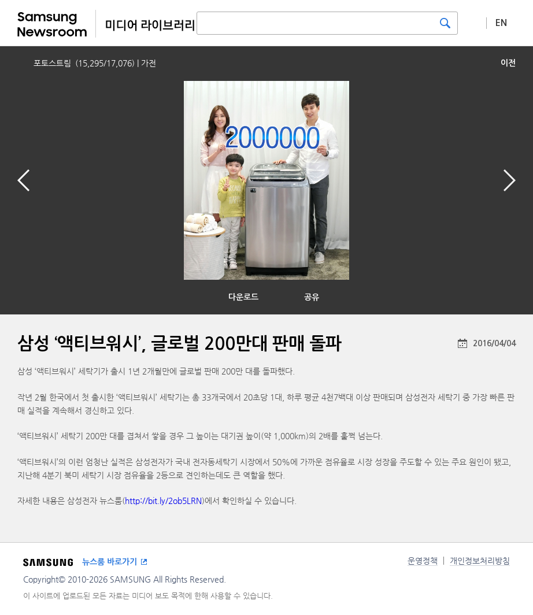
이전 (508, 63)
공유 (311, 297)
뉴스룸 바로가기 (109, 562)
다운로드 (243, 297)
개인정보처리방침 (480, 560)
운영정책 (423, 560)
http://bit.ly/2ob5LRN (163, 500)
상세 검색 (472, 22)
